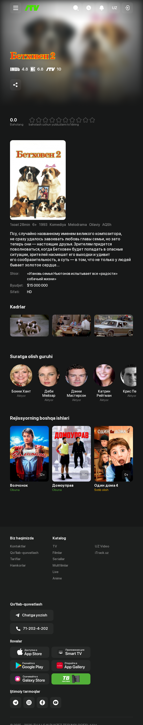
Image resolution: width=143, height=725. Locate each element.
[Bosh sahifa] (32, 8)
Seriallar (59, 559)
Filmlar (57, 553)
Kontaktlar (18, 546)
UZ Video (102, 546)
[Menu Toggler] (15, 7)
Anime (57, 578)
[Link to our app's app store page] (29, 636)
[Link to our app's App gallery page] (71, 649)
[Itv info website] (71, 662)
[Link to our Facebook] (42, 686)
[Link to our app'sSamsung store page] (29, 662)
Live (56, 572)
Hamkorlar (18, 565)
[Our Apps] (71, 636)
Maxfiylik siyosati (52, 717)
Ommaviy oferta (22, 717)
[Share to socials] (15, 84)
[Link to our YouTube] (55, 686)
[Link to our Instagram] (29, 686)
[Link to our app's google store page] (29, 649)
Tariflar (15, 559)
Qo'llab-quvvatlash (24, 553)
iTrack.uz (102, 553)
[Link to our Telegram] (15, 686)
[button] (114, 7)
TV (55, 546)
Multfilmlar (60, 565)
